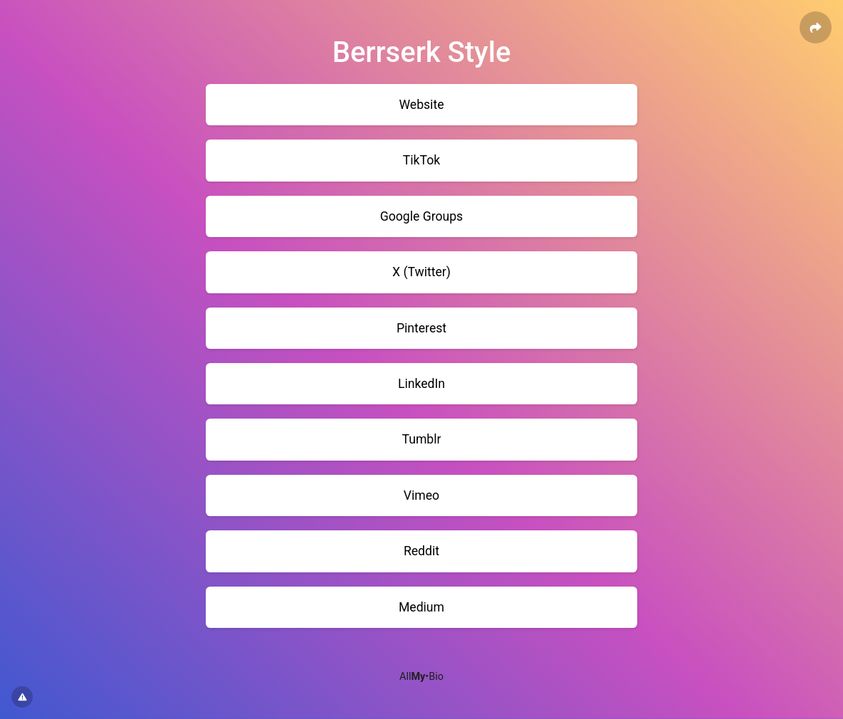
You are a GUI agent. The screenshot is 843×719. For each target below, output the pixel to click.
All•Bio (421, 677)
